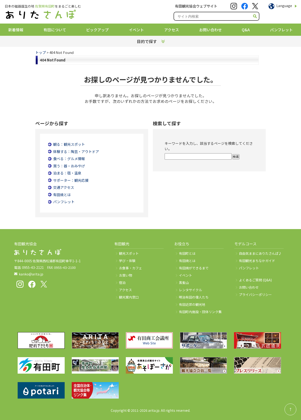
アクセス (171, 29)
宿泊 (122, 282)
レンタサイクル (190, 289)
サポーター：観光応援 (70, 180)
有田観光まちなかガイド (257, 260)
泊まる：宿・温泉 (67, 172)
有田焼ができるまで (194, 268)
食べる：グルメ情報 (69, 158)
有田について (55, 29)
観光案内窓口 (129, 297)
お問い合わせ (210, 29)
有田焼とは (62, 194)
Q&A (246, 29)
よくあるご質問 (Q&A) (255, 280)
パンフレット (281, 29)
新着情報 (15, 29)
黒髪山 (184, 282)
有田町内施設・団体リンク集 (200, 311)
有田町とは (187, 253)
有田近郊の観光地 (192, 304)
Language (284, 5)
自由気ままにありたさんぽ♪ (260, 253)
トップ (40, 52)
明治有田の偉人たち (194, 297)
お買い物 (125, 275)
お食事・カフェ (130, 268)
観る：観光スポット (69, 144)
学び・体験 (127, 260)
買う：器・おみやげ (69, 165)
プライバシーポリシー (255, 294)
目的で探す (147, 41)
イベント (136, 29)
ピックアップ (97, 29)
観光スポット (129, 253)
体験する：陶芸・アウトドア (76, 151)
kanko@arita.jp (31, 274)
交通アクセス (63, 187)
